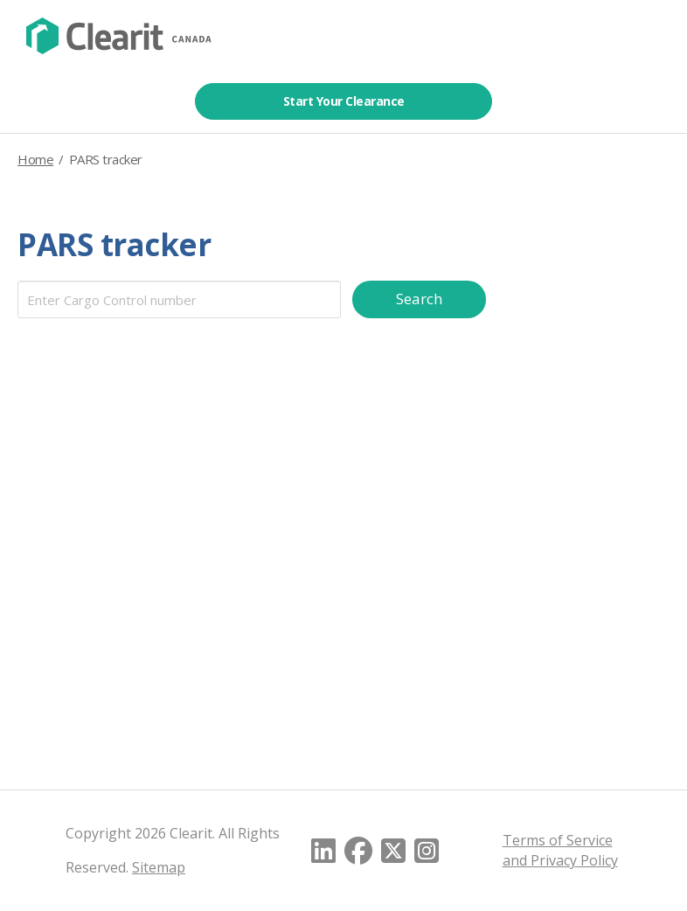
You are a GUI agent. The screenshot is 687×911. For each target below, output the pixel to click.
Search (420, 299)
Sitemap (158, 867)
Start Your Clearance (344, 101)
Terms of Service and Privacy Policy (560, 850)
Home (35, 159)
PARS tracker (114, 244)
